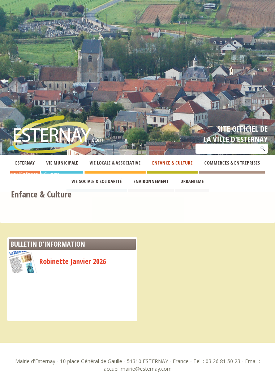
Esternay (25, 162)
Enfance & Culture (172, 162)
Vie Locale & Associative (115, 162)
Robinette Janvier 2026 (57, 261)
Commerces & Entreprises (232, 162)
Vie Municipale (62, 162)
